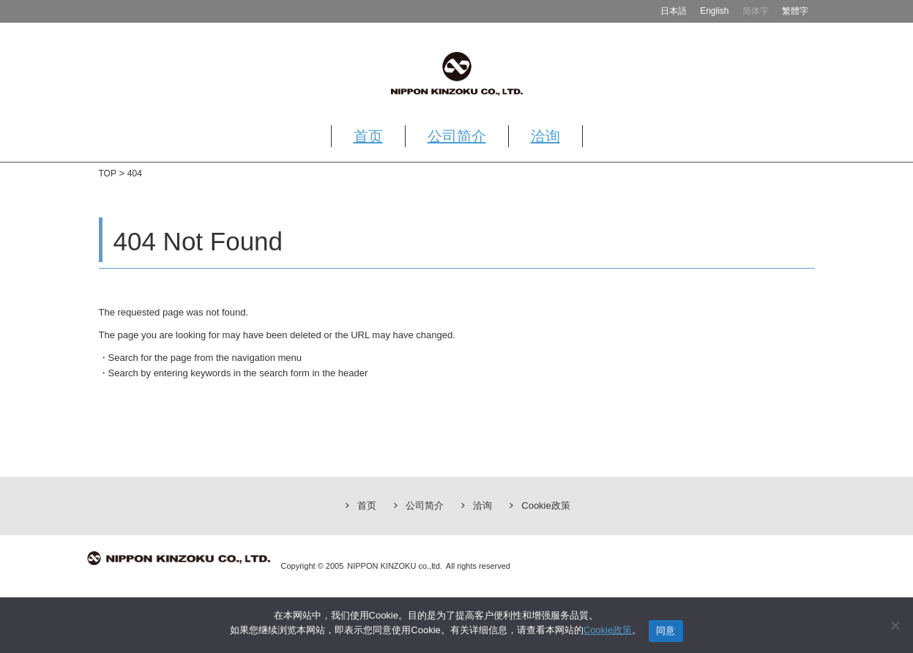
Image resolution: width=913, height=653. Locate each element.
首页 (368, 136)
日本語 (673, 11)
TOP (107, 173)
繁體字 (795, 11)
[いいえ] (894, 625)
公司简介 (457, 136)
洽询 (545, 136)
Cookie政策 (545, 505)
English (714, 11)
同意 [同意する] (666, 630)
